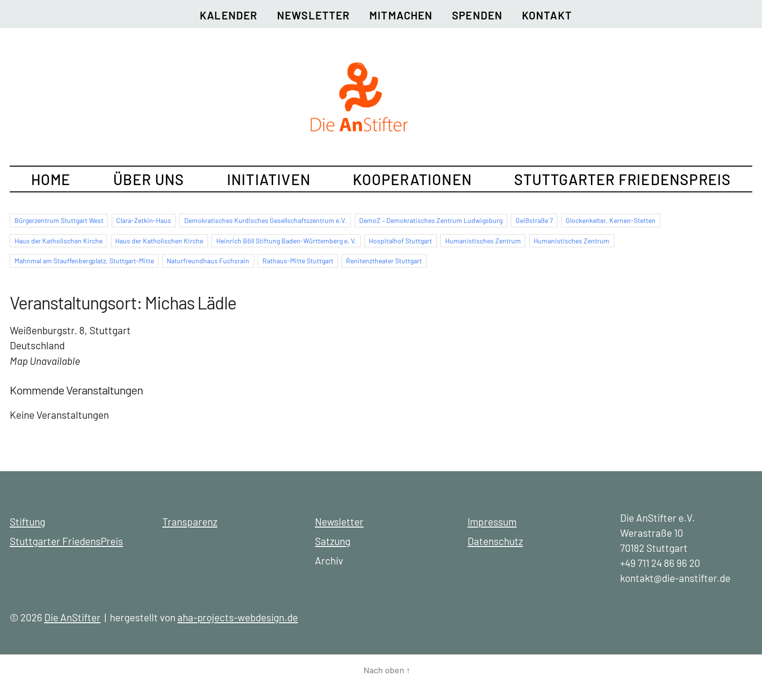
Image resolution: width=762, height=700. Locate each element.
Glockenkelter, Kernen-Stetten (611, 220)
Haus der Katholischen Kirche (59, 241)
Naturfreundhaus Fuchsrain (208, 260)
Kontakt (547, 15)
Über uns (149, 179)
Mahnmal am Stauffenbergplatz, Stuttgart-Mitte (84, 260)
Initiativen (269, 179)
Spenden (477, 15)
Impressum (492, 521)
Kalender (229, 15)
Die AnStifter (72, 617)
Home (51, 179)
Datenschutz (495, 541)
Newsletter (313, 15)
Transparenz (189, 521)
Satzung (332, 541)
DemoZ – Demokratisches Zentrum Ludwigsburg (430, 220)
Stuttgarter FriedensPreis (622, 179)
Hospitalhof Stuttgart (400, 241)
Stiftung (27, 521)
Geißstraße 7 (534, 220)
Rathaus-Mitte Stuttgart (297, 260)
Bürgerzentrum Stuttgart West (59, 220)
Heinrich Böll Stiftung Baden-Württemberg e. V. (286, 241)
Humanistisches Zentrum (483, 241)
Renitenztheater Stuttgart (384, 260)
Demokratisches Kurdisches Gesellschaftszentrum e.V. (265, 220)
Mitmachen (401, 15)
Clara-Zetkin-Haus (143, 220)
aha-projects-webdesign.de (237, 617)
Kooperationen (412, 179)
